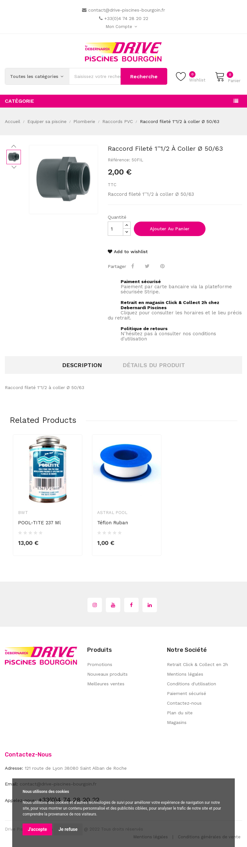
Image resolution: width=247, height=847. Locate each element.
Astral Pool (112, 512)
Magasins (177, 722)
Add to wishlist (128, 251)
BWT (23, 512)
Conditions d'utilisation (191, 683)
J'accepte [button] (37, 829)
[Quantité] (115, 229)
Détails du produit (154, 365)
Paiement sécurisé (186, 693)
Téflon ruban (112, 523)
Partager (133, 266)
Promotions (99, 664)
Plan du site (180, 712)
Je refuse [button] (68, 829)
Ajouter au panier (169, 228)
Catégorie (19, 101)
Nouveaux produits (107, 674)
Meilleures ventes (105, 683)
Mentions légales (185, 674)
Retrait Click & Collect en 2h (197, 664)
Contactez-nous (184, 703)
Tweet (147, 266)
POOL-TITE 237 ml (39, 523)
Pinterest (163, 266)
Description (82, 365)
